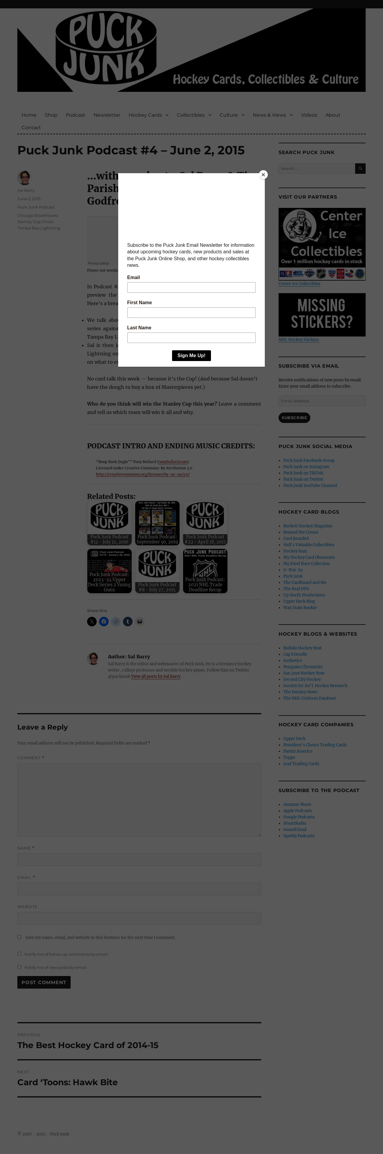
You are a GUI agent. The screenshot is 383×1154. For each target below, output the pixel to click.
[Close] (263, 174)
